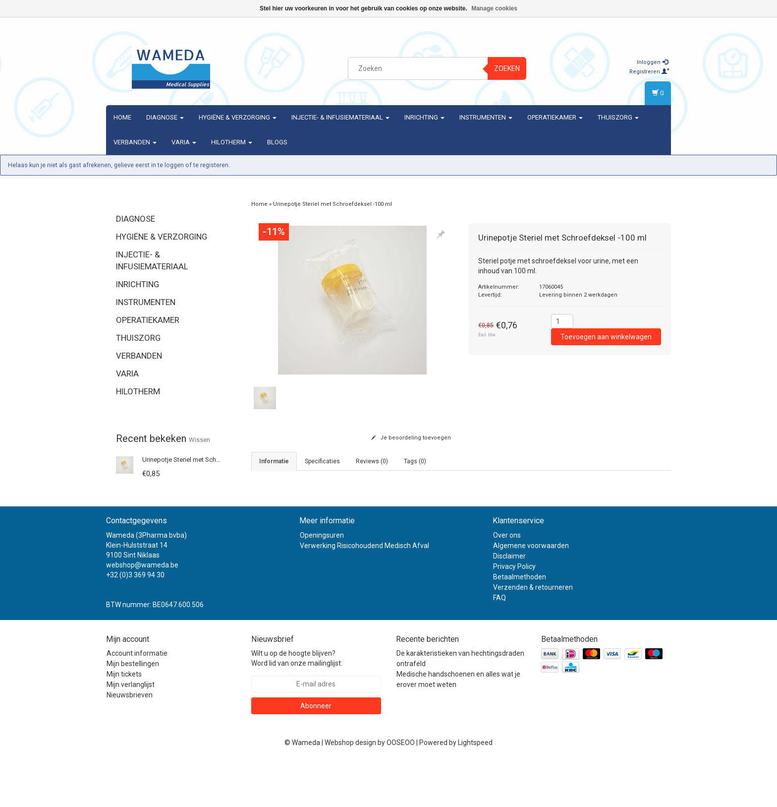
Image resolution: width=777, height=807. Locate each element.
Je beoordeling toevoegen (411, 438)
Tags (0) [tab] (415, 461)
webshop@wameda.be (142, 611)
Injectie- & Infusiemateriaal (340, 117)
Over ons (507, 581)
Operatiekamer (555, 117)
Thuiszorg (618, 117)
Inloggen (652, 62)
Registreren (649, 71)
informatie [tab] (274, 461)
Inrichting (424, 117)
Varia (183, 142)
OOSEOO (401, 788)
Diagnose (165, 117)
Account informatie (137, 699)
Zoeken (507, 68)
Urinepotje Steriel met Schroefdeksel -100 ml (206, 459)
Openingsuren (322, 581)
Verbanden (135, 142)
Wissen (199, 439)
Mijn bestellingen (133, 709)
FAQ (499, 643)
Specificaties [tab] (322, 461)
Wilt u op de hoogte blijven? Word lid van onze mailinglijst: (296, 704)
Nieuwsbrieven (130, 741)
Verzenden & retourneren (533, 633)
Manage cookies (494, 8)
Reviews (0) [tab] (372, 461)
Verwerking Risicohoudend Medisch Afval (364, 591)
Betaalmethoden (519, 622)
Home (122, 117)
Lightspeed (475, 788)
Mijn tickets (124, 720)
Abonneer (316, 751)
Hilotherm (231, 142)
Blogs (277, 142)
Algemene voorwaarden (531, 591)
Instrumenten (485, 117)
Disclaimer (509, 602)
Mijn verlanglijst (131, 730)
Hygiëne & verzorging (238, 117)
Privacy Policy (514, 612)
